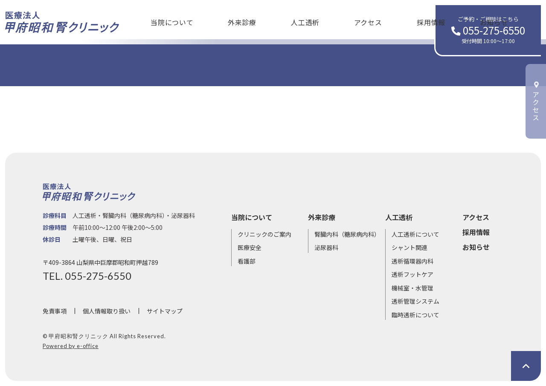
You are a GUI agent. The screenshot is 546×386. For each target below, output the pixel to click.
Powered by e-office (71, 345)
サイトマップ (165, 311)
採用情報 (359, 20)
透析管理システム (415, 301)
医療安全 (249, 247)
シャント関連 (409, 247)
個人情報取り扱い (107, 311)
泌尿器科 (326, 247)
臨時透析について (415, 315)
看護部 (247, 261)
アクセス (310, 20)
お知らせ (408, 20)
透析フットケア (412, 274)
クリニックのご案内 (264, 234)
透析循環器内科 (412, 261)
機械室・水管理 (412, 288)
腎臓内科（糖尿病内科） (347, 234)
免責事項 (55, 311)
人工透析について (415, 234)
